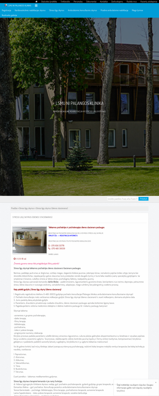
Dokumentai (91, 1)
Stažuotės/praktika (49, 1)
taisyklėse (121, 390)
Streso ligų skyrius (56, 10)
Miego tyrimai (137, 10)
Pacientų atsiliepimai (148, 1)
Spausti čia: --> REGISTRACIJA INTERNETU (63, 236)
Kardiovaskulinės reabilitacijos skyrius (30, 10)
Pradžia (14, 208)
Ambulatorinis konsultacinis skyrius (82, 10)
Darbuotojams (117, 1)
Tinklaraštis (65, 1)
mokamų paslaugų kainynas (95, 306)
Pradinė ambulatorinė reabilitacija (114, 10)
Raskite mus (132, 1)
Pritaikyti (143, 198)
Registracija (6, 10)
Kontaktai (104, 1)
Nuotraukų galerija (9, 15)
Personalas (78, 1)
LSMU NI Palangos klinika (19, 5)
